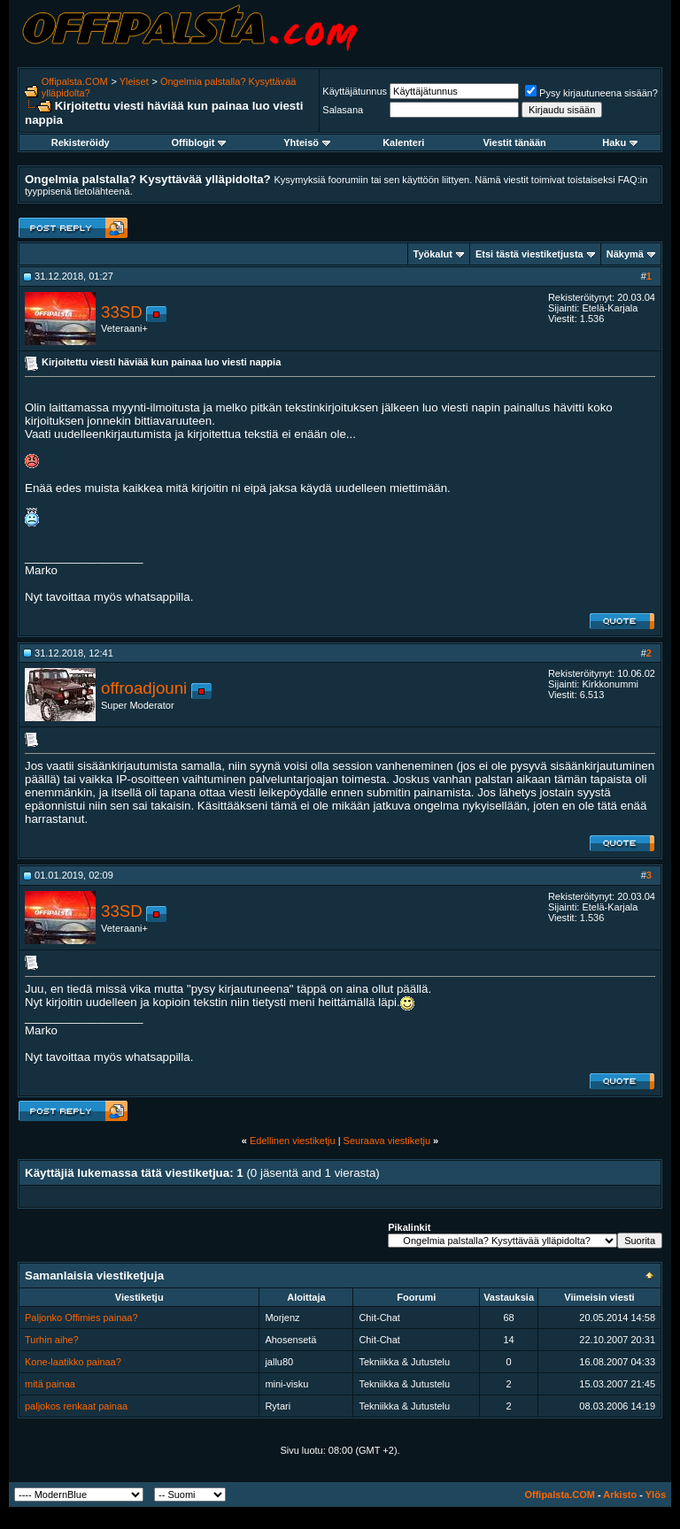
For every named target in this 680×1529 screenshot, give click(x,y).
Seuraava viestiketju (387, 1140)
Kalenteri (403, 142)
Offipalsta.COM (75, 81)
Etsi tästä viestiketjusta (529, 254)
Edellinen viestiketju (293, 1140)
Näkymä (625, 254)
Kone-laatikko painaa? (73, 1361)
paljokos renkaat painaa (76, 1406)
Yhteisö (306, 142)
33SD (122, 312)
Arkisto (620, 1494)
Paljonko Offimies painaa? (81, 1317)
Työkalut (432, 254)
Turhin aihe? (52, 1339)
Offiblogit (199, 142)
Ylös (655, 1494)
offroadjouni (144, 688)
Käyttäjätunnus (354, 91)
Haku (620, 142)
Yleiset (134, 81)
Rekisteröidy (80, 142)
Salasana (342, 109)
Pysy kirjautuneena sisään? (591, 93)
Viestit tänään (514, 142)
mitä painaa (50, 1384)
